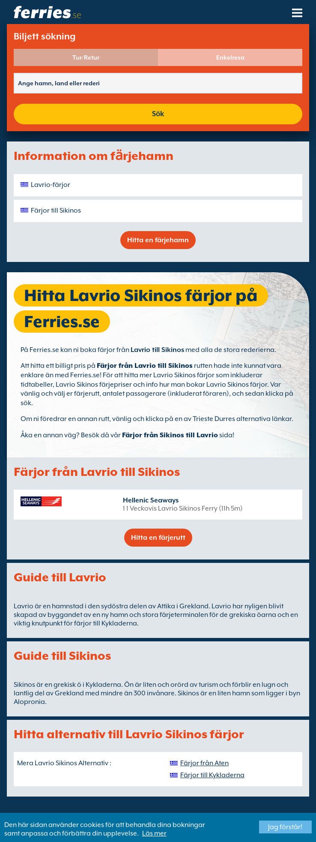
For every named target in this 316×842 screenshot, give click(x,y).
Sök (158, 114)
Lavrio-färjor (50, 185)
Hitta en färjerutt (158, 537)
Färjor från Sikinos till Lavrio (170, 435)
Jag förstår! (285, 827)
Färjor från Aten (204, 763)
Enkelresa (230, 57)
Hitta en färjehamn (158, 240)
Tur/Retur (85, 57)
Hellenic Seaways (151, 500)
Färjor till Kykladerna (212, 775)
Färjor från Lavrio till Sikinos (145, 366)
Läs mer (154, 833)
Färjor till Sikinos (56, 210)
